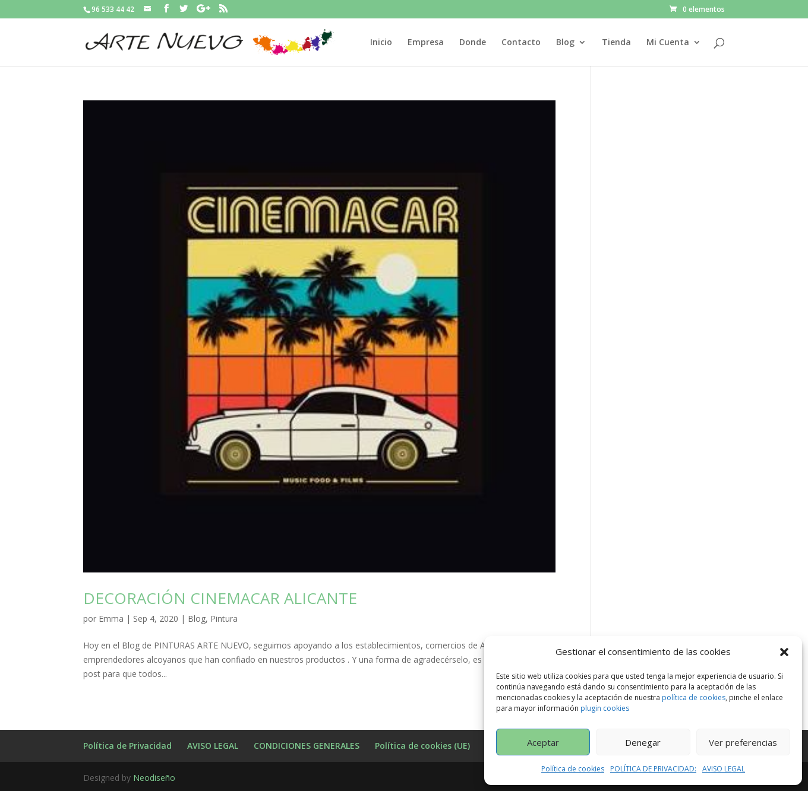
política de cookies (693, 697)
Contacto (521, 43)
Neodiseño (154, 777)
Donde (472, 43)
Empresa (426, 43)
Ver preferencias (743, 742)
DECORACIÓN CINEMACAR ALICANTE (220, 598)
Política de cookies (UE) (422, 745)
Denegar (643, 742)
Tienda (616, 43)
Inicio (381, 43)
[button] (784, 652)
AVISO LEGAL (723, 769)
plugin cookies (604, 708)
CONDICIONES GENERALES (306, 745)
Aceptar (543, 742)
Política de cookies (572, 769)
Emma (111, 618)
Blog (565, 43)
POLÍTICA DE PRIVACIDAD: (653, 769)
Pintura (224, 618)
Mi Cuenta (667, 43)
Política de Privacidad (127, 745)
